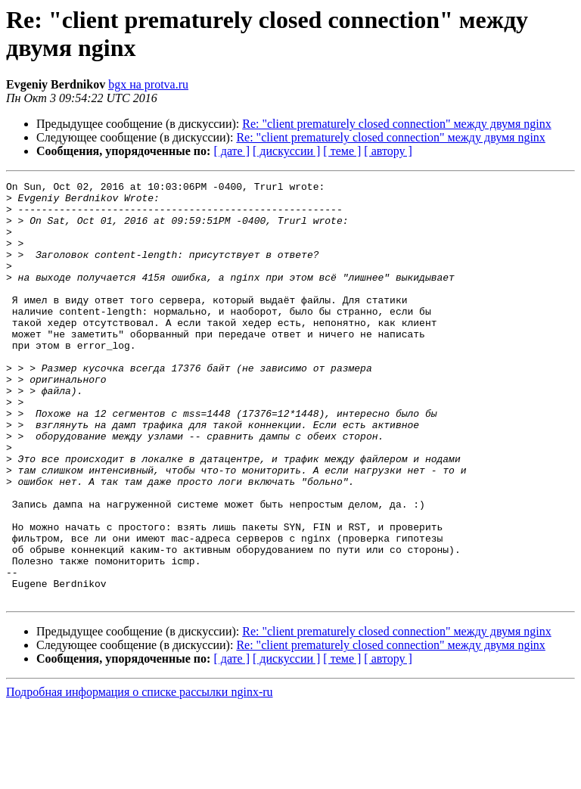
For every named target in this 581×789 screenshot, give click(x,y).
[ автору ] (388, 150)
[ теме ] (342, 150)
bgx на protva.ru (148, 84)
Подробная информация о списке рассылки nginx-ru (139, 775)
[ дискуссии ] (286, 150)
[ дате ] (231, 150)
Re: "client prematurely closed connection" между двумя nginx (396, 123)
